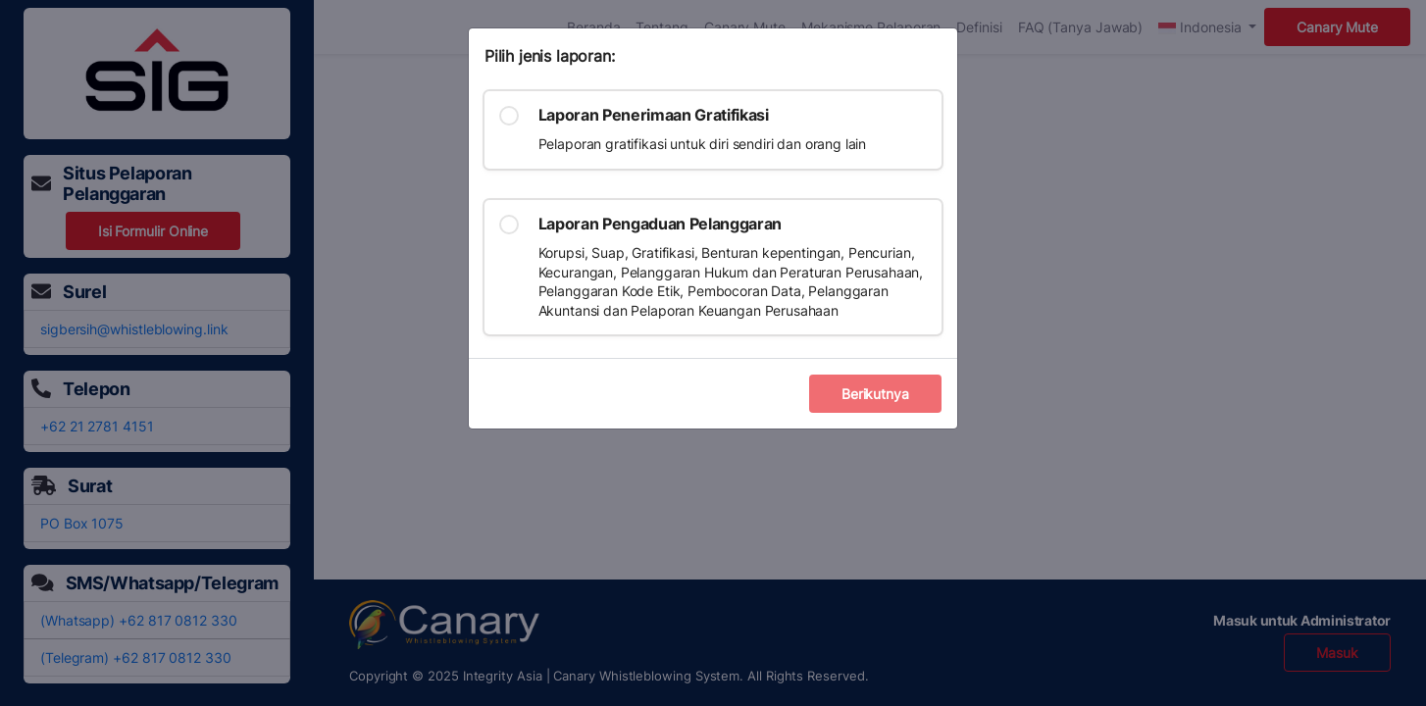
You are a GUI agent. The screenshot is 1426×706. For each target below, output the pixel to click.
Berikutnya (875, 393)
